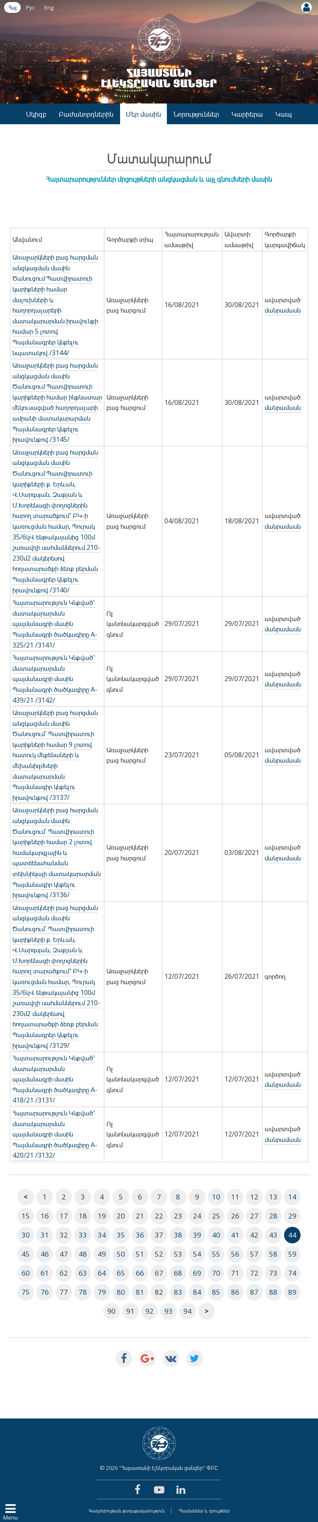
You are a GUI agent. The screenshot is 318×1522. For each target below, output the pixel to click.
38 (178, 1235)
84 (197, 1292)
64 (102, 1273)
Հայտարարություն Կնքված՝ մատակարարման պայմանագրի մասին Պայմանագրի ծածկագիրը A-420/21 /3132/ (54, 1134)
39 (197, 1235)
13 (273, 1197)
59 (292, 1254)
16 (45, 1216)
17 (64, 1216)
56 (235, 1254)
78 (83, 1292)
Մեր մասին (143, 114)
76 (45, 1292)
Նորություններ (196, 114)
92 (149, 1311)
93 (168, 1311)
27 (254, 1216)
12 (254, 1197)
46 (45, 1254)
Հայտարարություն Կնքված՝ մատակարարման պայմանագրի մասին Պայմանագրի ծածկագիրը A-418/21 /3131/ (54, 1079)
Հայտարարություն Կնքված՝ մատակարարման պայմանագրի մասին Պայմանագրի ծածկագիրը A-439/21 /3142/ (54, 678)
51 (140, 1254)
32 (64, 1235)
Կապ (283, 114)
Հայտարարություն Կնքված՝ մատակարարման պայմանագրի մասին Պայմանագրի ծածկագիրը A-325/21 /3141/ (54, 623)
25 (216, 1216)
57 (254, 1254)
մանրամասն (283, 310)
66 (140, 1273)
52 (159, 1254)
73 (273, 1273)
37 (159, 1235)
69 (197, 1273)
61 (45, 1273)
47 (64, 1254)
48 (83, 1254)
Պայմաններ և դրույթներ (204, 1511)
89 (292, 1292)
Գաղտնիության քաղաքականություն (127, 1511)
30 (26, 1235)
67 (159, 1273)
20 (121, 1216)
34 (102, 1235)
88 (273, 1292)
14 (292, 1197)
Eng (48, 7)
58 (273, 1254)
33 (83, 1235)
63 (83, 1273)
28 (273, 1216)
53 (178, 1254)
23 (178, 1216)
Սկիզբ (36, 114)
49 (102, 1254)
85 (216, 1292)
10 (216, 1197)
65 (121, 1273)
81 (140, 1292)
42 (254, 1235)
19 (102, 1216)
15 (26, 1216)
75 (26, 1292)
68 (178, 1273)
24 (197, 1216)
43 (273, 1235)
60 (26, 1273)
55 (216, 1254)
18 (83, 1216)
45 (26, 1254)
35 (121, 1235)
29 (292, 1216)
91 (130, 1311)
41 (235, 1235)
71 (235, 1273)
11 (235, 1197)
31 (45, 1235)
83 (178, 1292)
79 (102, 1292)
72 (254, 1273)
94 (187, 1311)
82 (159, 1292)
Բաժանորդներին (86, 114)
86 (235, 1292)
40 (216, 1235)
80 (121, 1292)
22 (159, 1216)
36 (140, 1235)
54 (197, 1254)
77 (64, 1292)
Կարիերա (247, 114)
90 (111, 1311)
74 (292, 1273)
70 (216, 1273)
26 (235, 1216)
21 (140, 1216)
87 (254, 1292)
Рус (30, 7)
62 (64, 1273)
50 (121, 1254)
